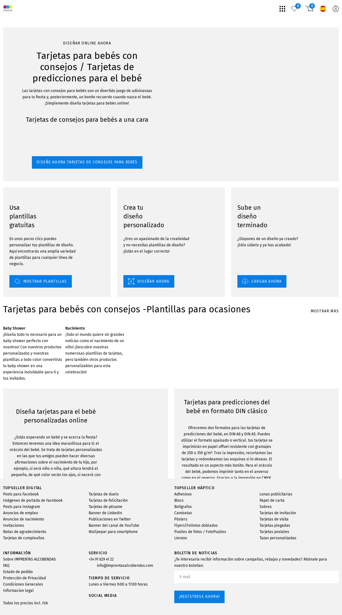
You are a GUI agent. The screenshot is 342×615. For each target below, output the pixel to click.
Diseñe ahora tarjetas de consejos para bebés (47, 88)
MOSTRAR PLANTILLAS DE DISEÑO (40, 455)
